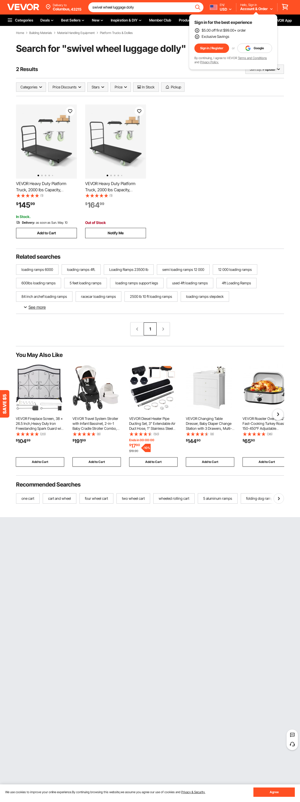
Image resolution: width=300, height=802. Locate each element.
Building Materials (40, 33)
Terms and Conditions (252, 58)
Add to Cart (46, 233)
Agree (274, 792)
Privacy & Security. (193, 792)
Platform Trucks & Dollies (116, 33)
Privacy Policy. (209, 62)
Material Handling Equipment (76, 33)
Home (20, 33)
